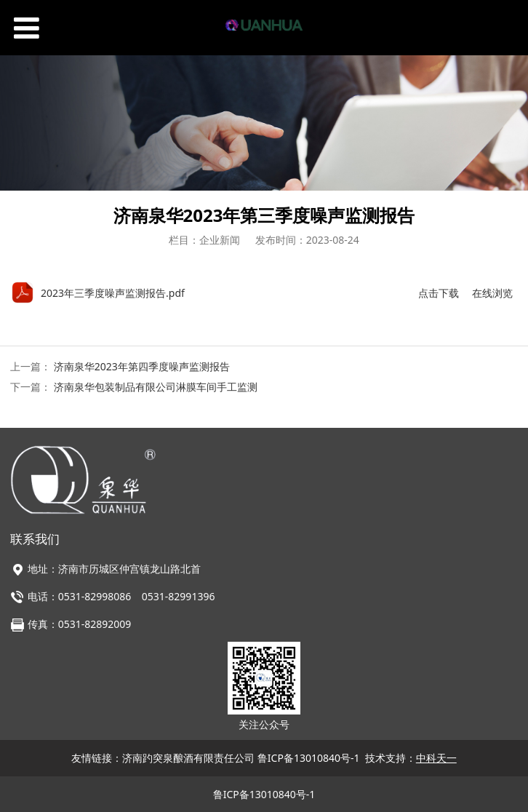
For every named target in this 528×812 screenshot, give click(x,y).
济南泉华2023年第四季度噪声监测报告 (142, 366)
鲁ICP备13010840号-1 (308, 758)
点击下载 (438, 293)
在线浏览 (492, 293)
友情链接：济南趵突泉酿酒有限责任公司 (164, 758)
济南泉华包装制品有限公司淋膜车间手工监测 (155, 387)
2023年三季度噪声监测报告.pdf (113, 293)
